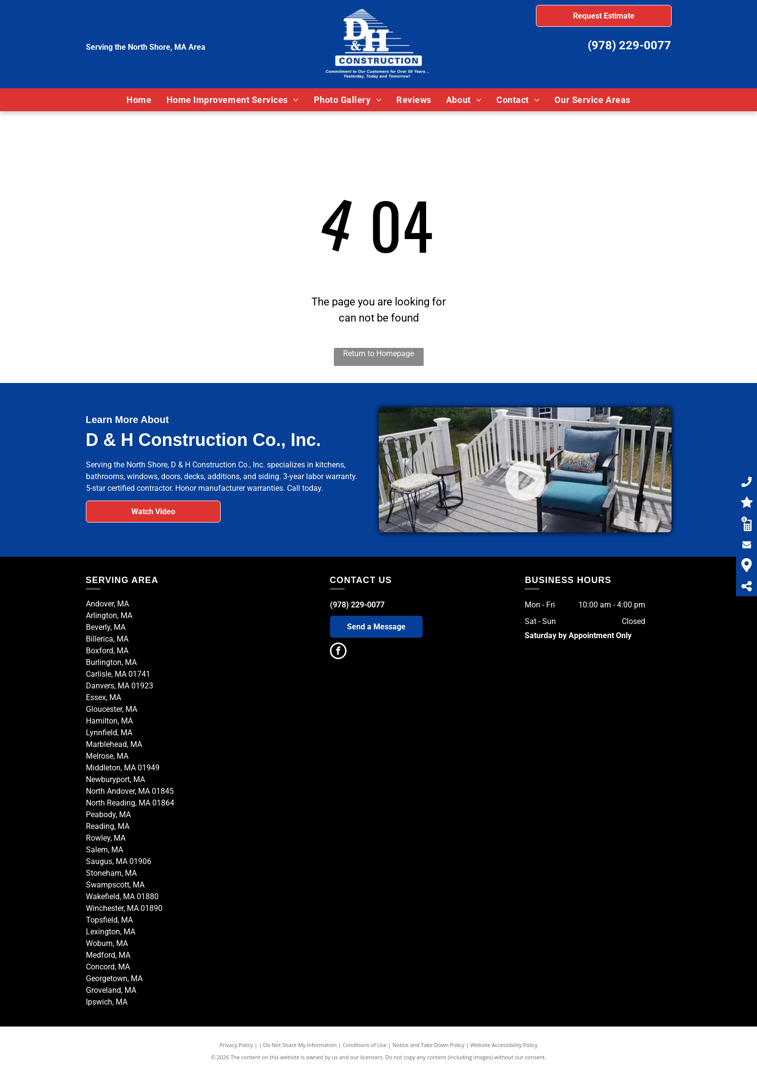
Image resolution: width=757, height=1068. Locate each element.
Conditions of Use (365, 1044)
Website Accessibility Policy (503, 1044)
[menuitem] (139, 100)
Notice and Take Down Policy (428, 1044)
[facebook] (338, 652)
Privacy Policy (236, 1044)
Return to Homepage (378, 353)
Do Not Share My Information (300, 1044)
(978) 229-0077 (629, 45)
